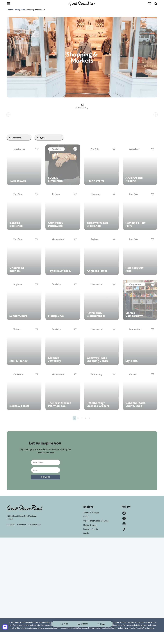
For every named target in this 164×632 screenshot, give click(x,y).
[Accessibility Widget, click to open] (5, 627)
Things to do (20, 9)
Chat (101, 623)
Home (10, 9)
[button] (8, 114)
